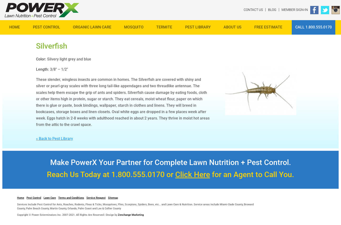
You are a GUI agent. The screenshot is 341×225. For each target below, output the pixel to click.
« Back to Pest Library (54, 138)
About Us (233, 27)
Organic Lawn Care (92, 27)
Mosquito (134, 27)
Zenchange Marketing (131, 214)
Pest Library (198, 27)
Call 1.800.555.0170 (313, 27)
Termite (164, 27)
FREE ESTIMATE (268, 27)
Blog (272, 10)
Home (14, 27)
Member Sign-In (295, 10)
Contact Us (253, 10)
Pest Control (46, 27)
